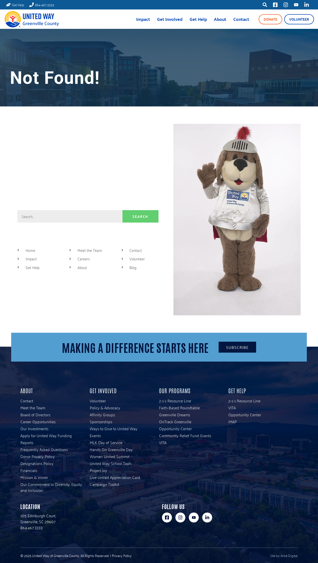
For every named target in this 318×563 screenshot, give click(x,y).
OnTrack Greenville (175, 421)
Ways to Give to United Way (113, 428)
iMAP (232, 421)
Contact (241, 19)
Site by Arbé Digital (284, 555)
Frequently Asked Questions (44, 449)
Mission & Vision (34, 477)
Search (140, 216)
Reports (26, 442)
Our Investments (34, 428)
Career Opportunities (38, 421)
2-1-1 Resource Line (175, 400)
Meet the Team (32, 407)
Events (95, 435)
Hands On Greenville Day (111, 449)
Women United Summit (109, 456)
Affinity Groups (102, 414)
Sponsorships (101, 421)
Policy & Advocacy (105, 407)
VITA (162, 442)
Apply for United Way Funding (46, 435)
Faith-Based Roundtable (179, 407)
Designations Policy (36, 463)
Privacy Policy (122, 555)
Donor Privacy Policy (37, 456)
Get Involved (170, 19)
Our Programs (175, 390)
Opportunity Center (175, 428)
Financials (28, 470)
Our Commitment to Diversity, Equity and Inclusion (51, 487)
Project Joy (98, 470)
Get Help (198, 19)
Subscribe (237, 347)
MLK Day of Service (106, 442)
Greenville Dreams (174, 414)
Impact (143, 19)
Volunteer (299, 19)
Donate (270, 19)
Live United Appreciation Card (115, 477)
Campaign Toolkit (104, 484)
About (220, 19)
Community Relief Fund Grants (185, 435)
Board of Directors (35, 414)
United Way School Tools (111, 463)
